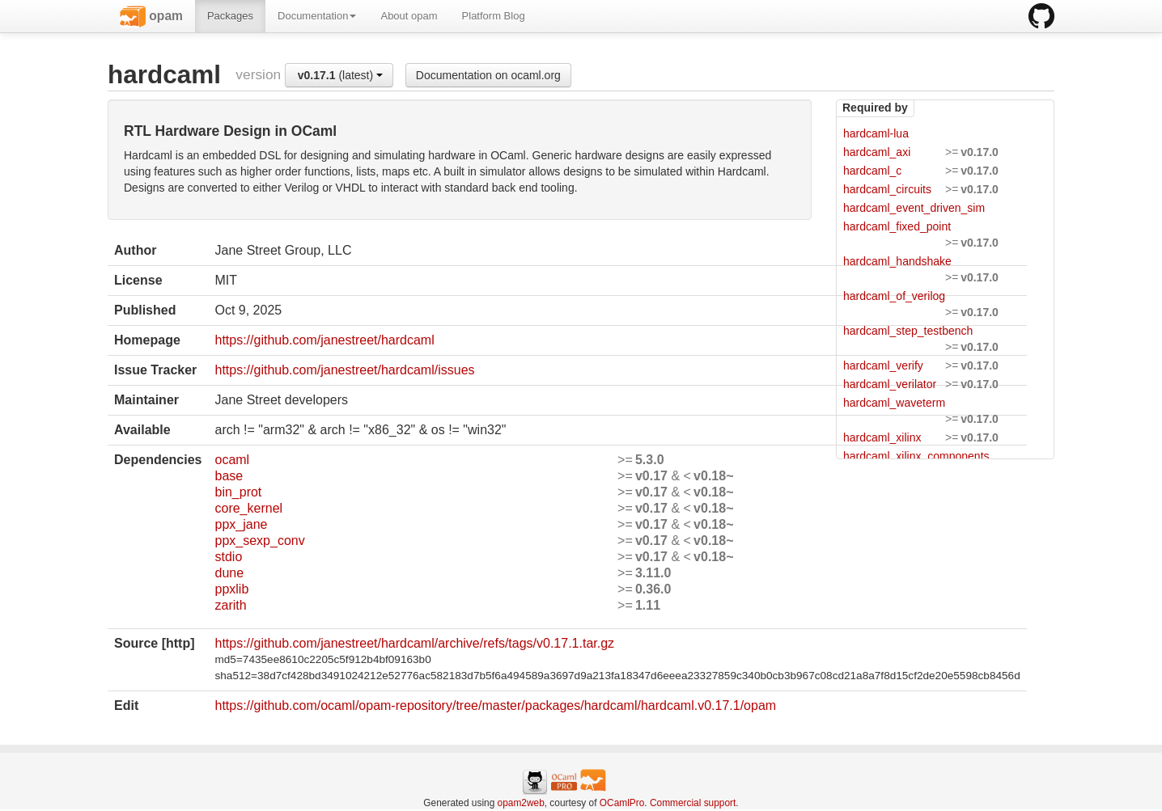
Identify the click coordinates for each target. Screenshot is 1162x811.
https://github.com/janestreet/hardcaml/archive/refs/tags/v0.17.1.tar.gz (414, 643)
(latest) (340, 75)
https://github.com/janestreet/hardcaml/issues (344, 370)
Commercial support (693, 803)
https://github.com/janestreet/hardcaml (324, 340)
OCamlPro (622, 803)
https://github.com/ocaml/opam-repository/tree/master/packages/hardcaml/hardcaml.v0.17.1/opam (495, 705)
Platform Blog (493, 16)
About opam (408, 16)
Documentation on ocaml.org (488, 75)
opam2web (521, 803)
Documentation (317, 16)
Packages (230, 16)
